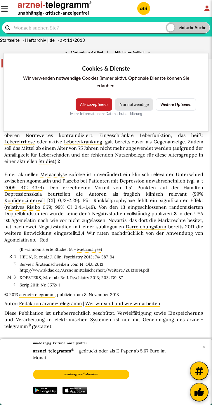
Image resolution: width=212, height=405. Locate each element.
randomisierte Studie (47, 249)
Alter (62, 148)
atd (143, 8)
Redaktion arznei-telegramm (50, 303)
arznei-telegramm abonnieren (81, 374)
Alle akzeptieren (94, 104)
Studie (46, 161)
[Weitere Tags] (199, 370)
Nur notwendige (134, 104)
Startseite (10, 40)
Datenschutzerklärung (123, 113)
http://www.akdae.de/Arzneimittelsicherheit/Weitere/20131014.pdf (84, 270)
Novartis (117, 220)
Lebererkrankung (83, 142)
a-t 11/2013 (72, 40)
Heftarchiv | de (40, 40)
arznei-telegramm (37, 294)
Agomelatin (23, 220)
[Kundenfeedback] (199, 392)
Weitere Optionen (176, 104)
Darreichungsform (146, 227)
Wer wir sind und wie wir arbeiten (122, 303)
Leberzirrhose (19, 142)
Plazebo (70, 181)
